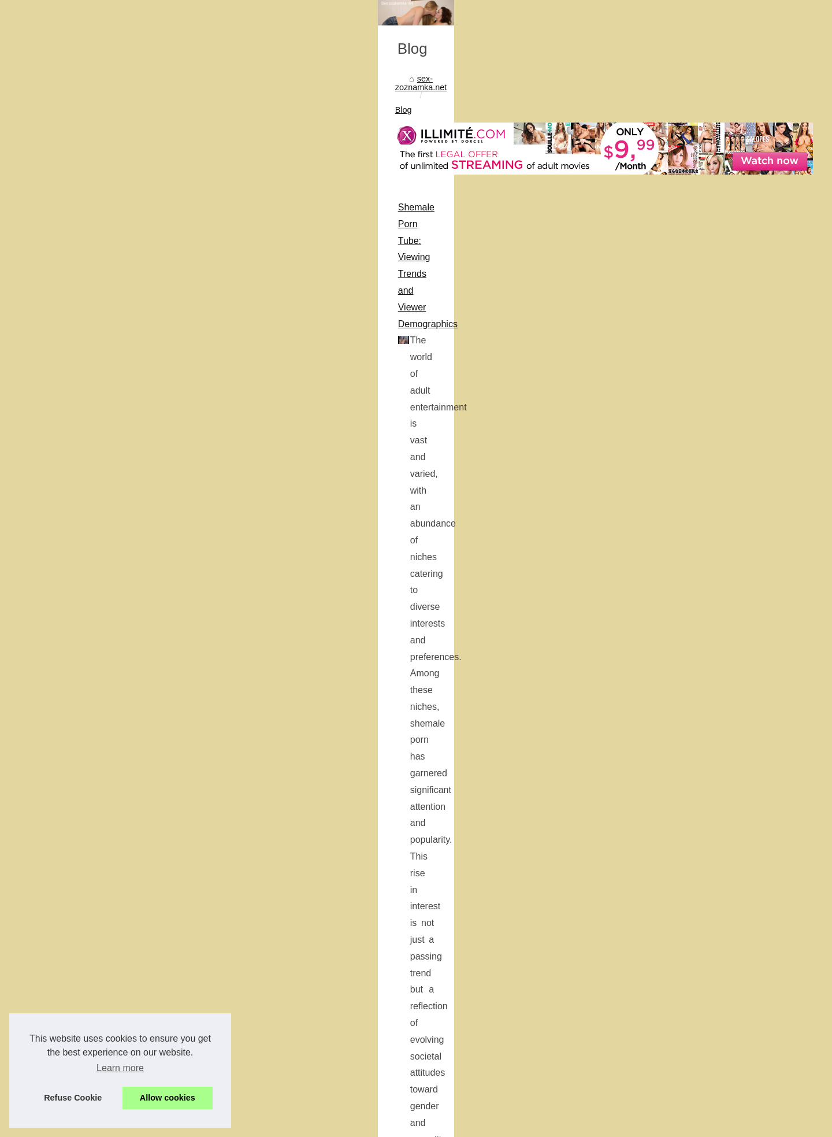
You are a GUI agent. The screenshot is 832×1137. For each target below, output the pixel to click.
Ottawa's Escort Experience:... (659, 957)
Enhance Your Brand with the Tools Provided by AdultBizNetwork (207, 581)
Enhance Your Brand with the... (661, 721)
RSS (246, 1124)
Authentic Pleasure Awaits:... (656, 879)
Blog (166, 311)
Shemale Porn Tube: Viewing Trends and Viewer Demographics (205, 409)
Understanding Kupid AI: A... (656, 800)
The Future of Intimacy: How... (659, 1062)
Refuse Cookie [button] (73, 1097)
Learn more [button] (120, 1068)
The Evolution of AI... (642, 826)
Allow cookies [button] (167, 1097)
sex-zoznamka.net (114, 311)
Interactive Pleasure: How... (654, 904)
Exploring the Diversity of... (653, 774)
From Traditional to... (642, 1037)
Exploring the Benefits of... (652, 1087)
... (318, 525)
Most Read (624, 271)
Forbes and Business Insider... (660, 983)
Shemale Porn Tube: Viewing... (661, 696)
